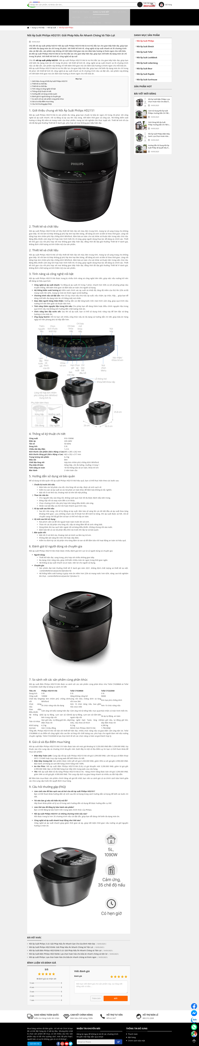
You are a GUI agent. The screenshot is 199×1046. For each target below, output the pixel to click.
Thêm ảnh (96, 987)
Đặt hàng (132, 1026)
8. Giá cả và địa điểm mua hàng (42, 90)
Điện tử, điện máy (107, 12)
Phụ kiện (91, 12)
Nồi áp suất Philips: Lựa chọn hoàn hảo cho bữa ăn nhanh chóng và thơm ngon (62, 946)
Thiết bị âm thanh (37, 12)
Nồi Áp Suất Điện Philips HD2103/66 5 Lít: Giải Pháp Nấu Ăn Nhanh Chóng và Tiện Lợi (65, 939)
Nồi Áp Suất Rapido (145, 63)
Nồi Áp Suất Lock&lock (147, 46)
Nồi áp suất (51, 16)
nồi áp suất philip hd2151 (47, 49)
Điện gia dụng (76, 12)
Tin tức (155, 12)
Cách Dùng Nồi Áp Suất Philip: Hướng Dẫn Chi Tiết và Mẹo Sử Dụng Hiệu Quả (159, 112)
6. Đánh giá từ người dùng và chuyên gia (45, 85)
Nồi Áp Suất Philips (66, 16)
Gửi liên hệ (34, 1033)
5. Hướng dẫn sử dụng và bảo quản (43, 83)
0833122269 (146, 4)
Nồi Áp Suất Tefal (144, 41)
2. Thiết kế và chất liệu (38, 73)
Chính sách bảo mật (136, 1029)
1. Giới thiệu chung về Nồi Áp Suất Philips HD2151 (49, 70)
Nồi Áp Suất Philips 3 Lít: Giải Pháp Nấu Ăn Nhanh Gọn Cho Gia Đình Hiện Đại (62, 933)
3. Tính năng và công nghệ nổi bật (43, 78)
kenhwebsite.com (124, 1043)
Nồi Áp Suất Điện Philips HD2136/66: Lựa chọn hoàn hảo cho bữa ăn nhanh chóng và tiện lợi (68, 943)
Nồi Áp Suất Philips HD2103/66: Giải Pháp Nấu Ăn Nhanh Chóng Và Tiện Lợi (61, 936)
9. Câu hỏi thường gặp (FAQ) (41, 93)
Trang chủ (28, 16)
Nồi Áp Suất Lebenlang (147, 52)
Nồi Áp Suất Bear (144, 57)
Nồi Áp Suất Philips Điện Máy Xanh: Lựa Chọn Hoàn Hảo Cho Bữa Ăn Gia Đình (159, 124)
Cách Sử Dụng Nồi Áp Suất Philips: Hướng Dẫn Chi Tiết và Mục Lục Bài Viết (158, 101)
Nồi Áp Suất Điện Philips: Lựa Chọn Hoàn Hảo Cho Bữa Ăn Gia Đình (159, 89)
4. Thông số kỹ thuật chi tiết (40, 80)
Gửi (115, 987)
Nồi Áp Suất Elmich (145, 35)
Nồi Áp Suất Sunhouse (147, 68)
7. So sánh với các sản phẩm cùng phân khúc (47, 88)
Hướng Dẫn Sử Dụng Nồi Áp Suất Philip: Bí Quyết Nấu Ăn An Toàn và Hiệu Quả (158, 135)
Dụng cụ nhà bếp (58, 12)
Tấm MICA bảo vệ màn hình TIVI (133, 12)
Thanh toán (133, 1023)
